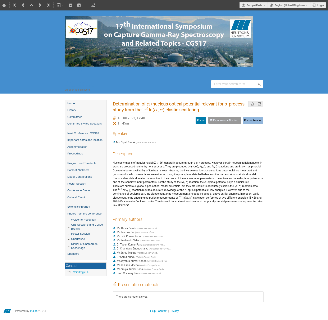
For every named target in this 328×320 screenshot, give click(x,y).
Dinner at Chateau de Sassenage (84, 245)
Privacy (174, 311)
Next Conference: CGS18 (83, 133)
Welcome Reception (83, 219)
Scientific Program (78, 206)
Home (71, 103)
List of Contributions (79, 176)
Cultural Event (76, 197)
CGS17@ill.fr (81, 272)
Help (153, 311)
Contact (162, 311)
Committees (74, 116)
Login (320, 5)
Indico (33, 311)
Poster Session (76, 183)
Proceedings (75, 153)
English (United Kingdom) (290, 5)
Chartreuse (78, 238)
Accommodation (77, 146)
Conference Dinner (79, 190)
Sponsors (73, 253)
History (71, 110)
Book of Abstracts (78, 170)
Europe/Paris (254, 5)
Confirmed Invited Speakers (84, 123)
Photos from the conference (84, 213)
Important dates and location (84, 139)
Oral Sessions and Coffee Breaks (87, 226)
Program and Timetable (81, 163)
